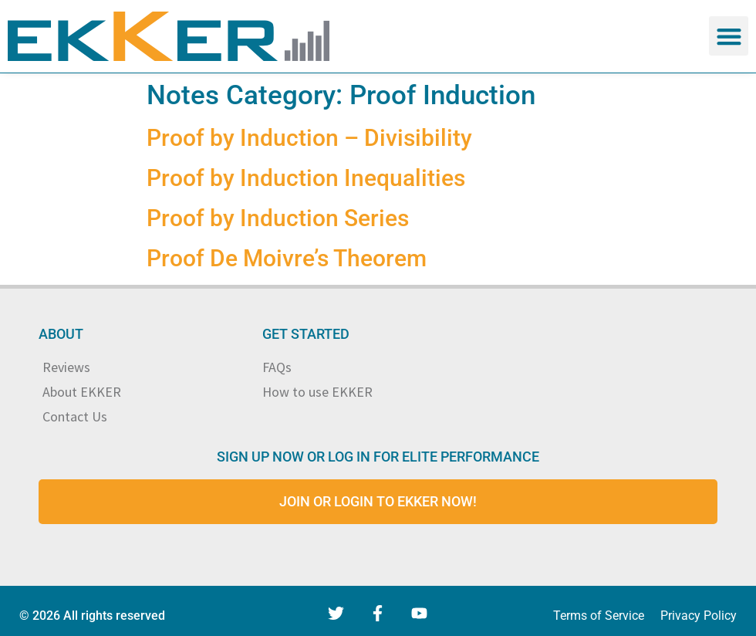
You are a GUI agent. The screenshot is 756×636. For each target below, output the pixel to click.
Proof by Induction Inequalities (306, 177)
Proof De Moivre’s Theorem (287, 258)
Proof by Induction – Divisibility (309, 137)
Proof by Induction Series (278, 218)
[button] (728, 36)
